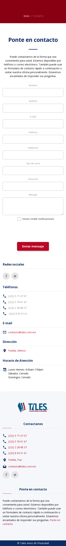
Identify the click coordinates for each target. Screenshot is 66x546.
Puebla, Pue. (15, 459)
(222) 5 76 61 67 (17, 302)
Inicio (27, 16)
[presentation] (29, 231)
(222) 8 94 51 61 (17, 313)
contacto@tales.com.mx (22, 332)
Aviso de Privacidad (38, 543)
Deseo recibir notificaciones (37, 219)
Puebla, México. (17, 350)
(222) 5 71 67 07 (17, 296)
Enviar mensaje (33, 246)
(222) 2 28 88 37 (17, 307)
